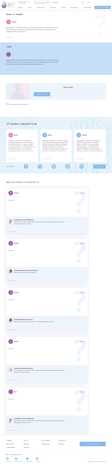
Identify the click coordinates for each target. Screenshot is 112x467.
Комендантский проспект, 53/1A (97, 461)
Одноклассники (19, 459)
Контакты (26, 447)
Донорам (63, 7)
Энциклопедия (87, 7)
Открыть (83, 193)
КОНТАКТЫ (55, 2)
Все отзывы (10, 166)
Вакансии (61, 444)
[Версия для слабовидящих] (82, 2)
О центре (20, 7)
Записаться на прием (103, 7)
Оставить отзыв (99, 166)
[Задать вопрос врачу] (42, 2)
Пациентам (53, 7)
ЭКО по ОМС (10, 444)
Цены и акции (41, 7)
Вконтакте (8, 459)
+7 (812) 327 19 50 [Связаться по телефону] (23, 2)
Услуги (30, 7)
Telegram (38, 459)
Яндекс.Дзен (29, 459)
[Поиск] (100, 2)
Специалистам (74, 7)
